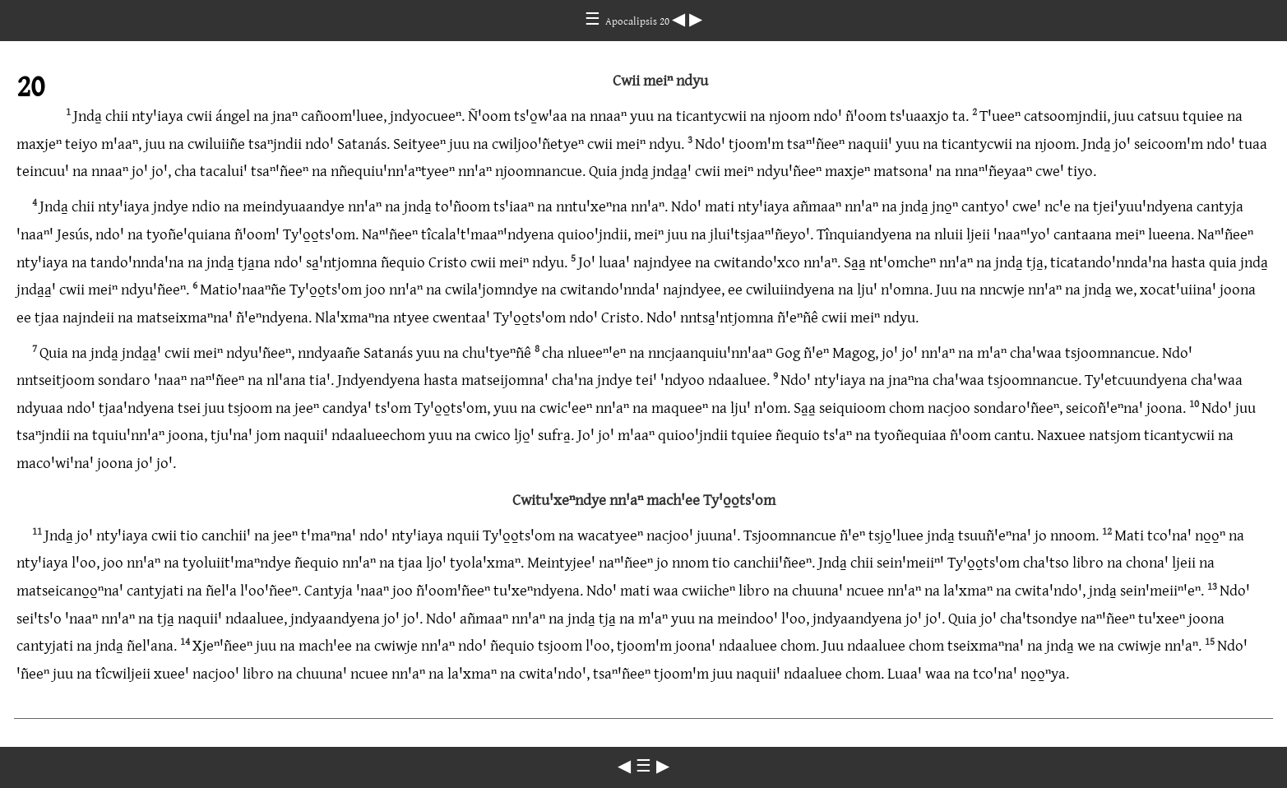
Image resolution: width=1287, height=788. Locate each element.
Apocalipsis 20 (638, 20)
